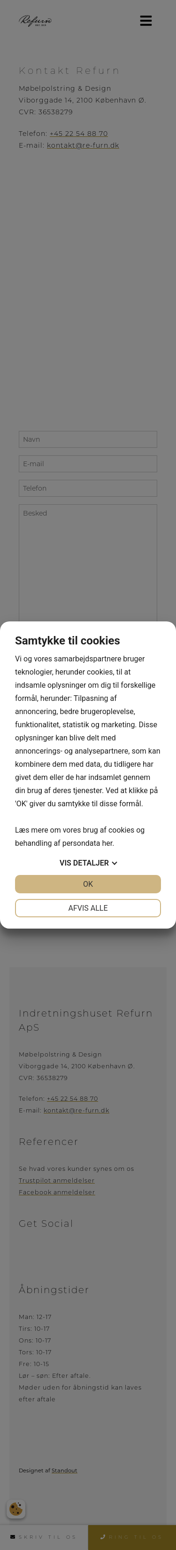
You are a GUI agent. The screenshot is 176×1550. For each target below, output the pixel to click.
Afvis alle (87, 908)
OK (88, 884)
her (107, 843)
